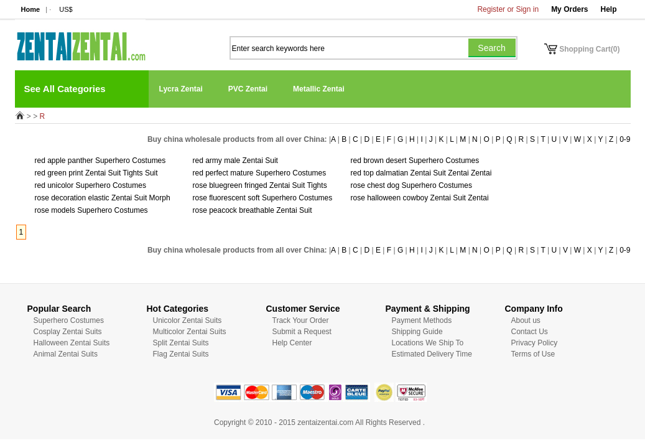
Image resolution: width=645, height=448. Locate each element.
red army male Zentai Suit (235, 160)
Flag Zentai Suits (181, 354)
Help (608, 9)
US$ (65, 9)
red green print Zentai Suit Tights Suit (96, 173)
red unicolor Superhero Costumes (90, 185)
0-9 (624, 139)
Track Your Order (300, 320)
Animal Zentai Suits (66, 354)
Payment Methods (422, 320)
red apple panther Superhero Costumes (100, 160)
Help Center (292, 342)
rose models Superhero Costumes (91, 210)
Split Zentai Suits (181, 342)
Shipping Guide (417, 331)
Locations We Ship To (428, 342)
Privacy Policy (534, 342)
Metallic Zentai (319, 89)
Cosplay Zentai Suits (68, 331)
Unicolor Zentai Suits (187, 320)
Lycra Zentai (181, 89)
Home (30, 9)
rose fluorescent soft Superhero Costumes (263, 198)
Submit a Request (302, 331)
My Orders (569, 9)
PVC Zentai (247, 89)
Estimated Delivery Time (432, 354)
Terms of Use (533, 354)
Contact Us (529, 331)
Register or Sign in (508, 9)
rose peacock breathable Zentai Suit (252, 210)
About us (526, 320)
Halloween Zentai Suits (72, 342)
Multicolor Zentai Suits (189, 331)
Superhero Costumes (69, 320)
